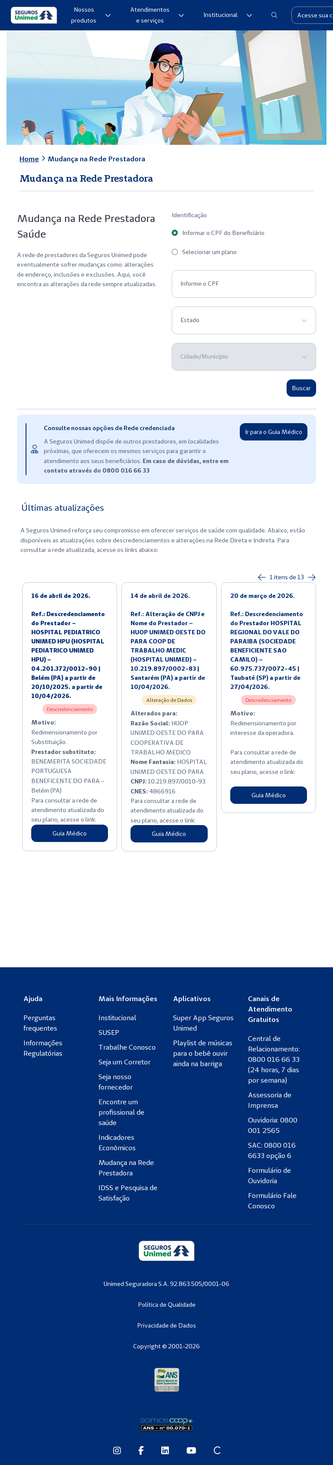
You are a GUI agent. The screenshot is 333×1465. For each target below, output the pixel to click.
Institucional (227, 15)
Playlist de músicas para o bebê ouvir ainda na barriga (202, 1053)
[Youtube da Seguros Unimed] (191, 1451)
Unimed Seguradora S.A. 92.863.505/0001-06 (166, 1284)
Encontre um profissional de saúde (121, 1112)
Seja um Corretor (124, 1061)
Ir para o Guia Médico (273, 432)
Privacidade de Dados (166, 1325)
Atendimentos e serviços (157, 15)
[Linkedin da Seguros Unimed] (165, 1451)
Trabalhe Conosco (127, 1047)
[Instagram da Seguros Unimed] (117, 1451)
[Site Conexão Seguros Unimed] (217, 1451)
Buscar (301, 388)
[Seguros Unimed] (33, 15)
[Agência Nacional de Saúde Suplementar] (166, 1379)
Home (29, 158)
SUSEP (108, 1032)
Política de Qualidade (167, 1304)
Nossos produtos (91, 15)
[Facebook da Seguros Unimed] (141, 1451)
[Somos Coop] (166, 1424)
